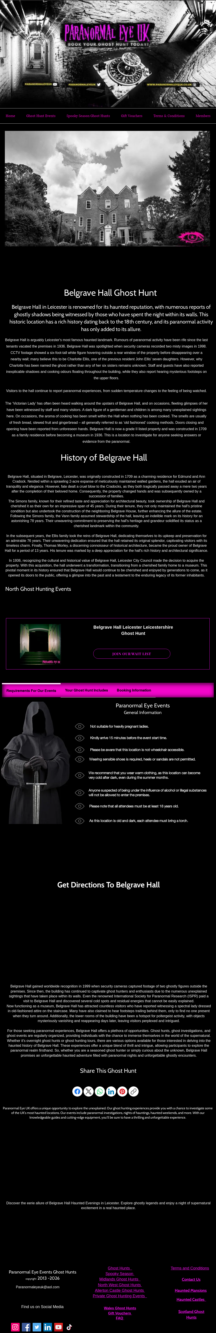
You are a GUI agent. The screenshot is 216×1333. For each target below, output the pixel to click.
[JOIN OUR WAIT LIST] (131, 654)
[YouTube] (58, 1327)
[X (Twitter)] (89, 1091)
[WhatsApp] (100, 1091)
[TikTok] (69, 1327)
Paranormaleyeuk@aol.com (38, 1287)
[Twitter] (37, 1327)
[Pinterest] (122, 1091)
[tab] (31, 690)
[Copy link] (133, 1091)
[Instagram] (15, 1327)
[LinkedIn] (111, 1091)
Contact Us (191, 1279)
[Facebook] (77, 1091)
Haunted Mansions (191, 1290)
